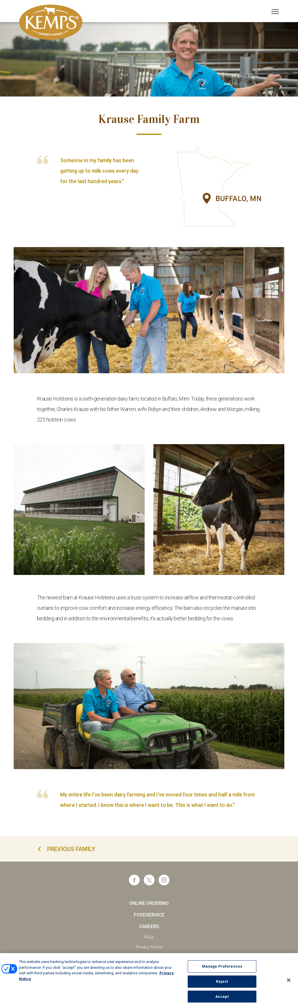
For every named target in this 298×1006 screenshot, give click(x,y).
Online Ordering (149, 903)
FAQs (149, 937)
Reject (222, 985)
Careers (149, 926)
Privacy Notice (149, 947)
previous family (71, 849)
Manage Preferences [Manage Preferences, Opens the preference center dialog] (222, 970)
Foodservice (149, 915)
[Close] (288, 984)
